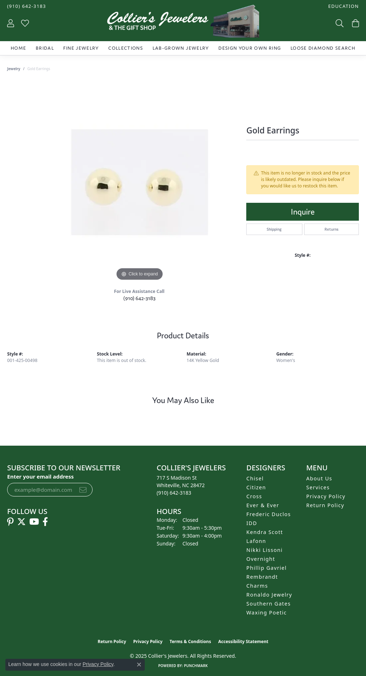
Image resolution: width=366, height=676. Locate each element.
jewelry (13, 68)
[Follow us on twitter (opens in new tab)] (21, 522)
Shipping (274, 229)
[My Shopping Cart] (355, 23)
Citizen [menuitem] (256, 487)
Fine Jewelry (81, 48)
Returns (331, 229)
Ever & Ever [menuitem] (262, 505)
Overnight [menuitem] (260, 558)
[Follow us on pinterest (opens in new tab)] (10, 522)
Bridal (45, 48)
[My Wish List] (25, 23)
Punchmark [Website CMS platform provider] (196, 665)
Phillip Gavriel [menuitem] (266, 567)
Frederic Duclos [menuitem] (268, 514)
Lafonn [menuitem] (256, 541)
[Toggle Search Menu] (338, 23)
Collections (125, 48)
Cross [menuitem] (254, 496)
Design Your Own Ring (249, 48)
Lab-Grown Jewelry (181, 48)
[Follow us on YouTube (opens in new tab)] (34, 522)
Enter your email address (40, 476)
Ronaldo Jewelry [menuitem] (269, 594)
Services (318, 487)
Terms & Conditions (190, 641)
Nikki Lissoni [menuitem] (264, 550)
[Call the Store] (174, 492)
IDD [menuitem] (251, 523)
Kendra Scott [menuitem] (264, 532)
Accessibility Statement (243, 641)
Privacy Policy (326, 496)
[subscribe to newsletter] (83, 489)
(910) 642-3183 (139, 298)
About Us (319, 478)
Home (18, 48)
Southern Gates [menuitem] (268, 603)
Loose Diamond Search (323, 48)
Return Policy (325, 505)
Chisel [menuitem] (255, 478)
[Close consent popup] (139, 664)
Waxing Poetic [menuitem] (266, 612)
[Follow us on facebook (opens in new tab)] (45, 522)
